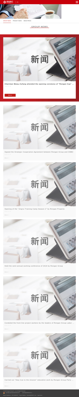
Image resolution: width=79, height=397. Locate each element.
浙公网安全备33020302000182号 (13, 392)
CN (17, 2)
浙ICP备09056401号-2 (27, 392)
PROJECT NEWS (17, 20)
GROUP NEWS (7, 20)
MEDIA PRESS (27, 20)
